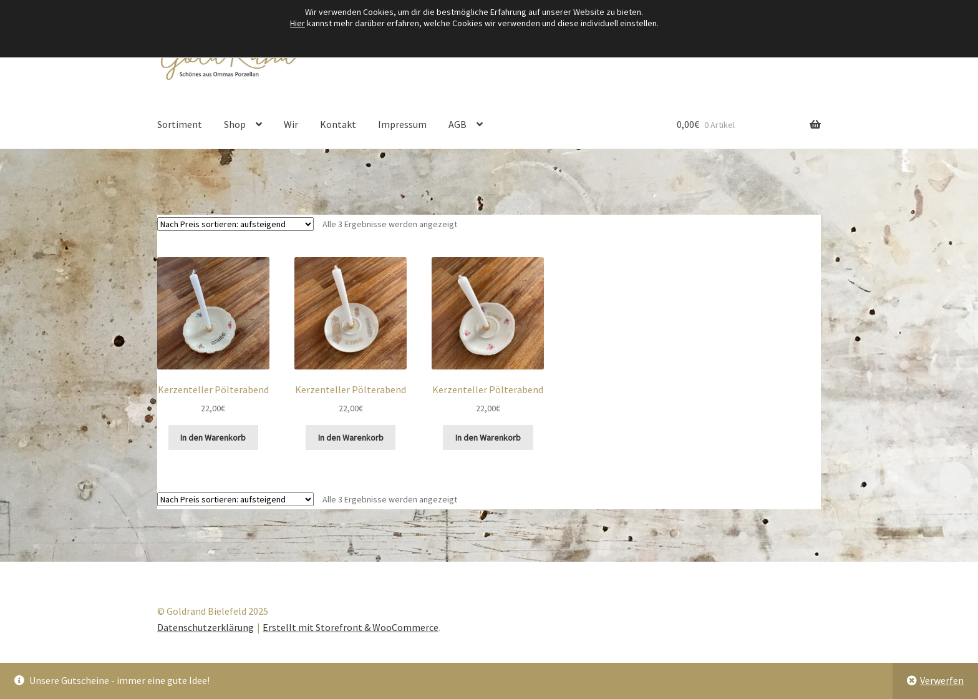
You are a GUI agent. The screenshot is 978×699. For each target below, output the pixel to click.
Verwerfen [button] (942, 680)
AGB (457, 124)
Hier (297, 23)
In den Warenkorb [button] (213, 437)
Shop (235, 124)
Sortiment (179, 124)
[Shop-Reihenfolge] (235, 224)
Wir (291, 124)
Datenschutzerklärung (205, 627)
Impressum (402, 124)
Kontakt (338, 124)
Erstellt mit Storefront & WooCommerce (350, 627)
